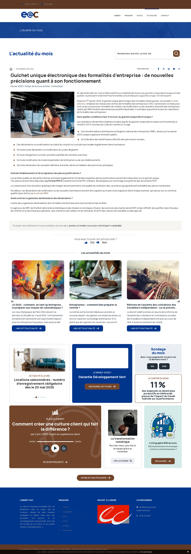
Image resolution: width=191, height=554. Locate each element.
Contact (165, 16)
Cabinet (117, 16)
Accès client (48, 4)
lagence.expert (101, 549)
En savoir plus (146, 552)
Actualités (152, 16)
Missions (129, 16)
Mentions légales (40, 549)
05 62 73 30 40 (30, 4)
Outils (140, 16)
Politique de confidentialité (59, 549)
